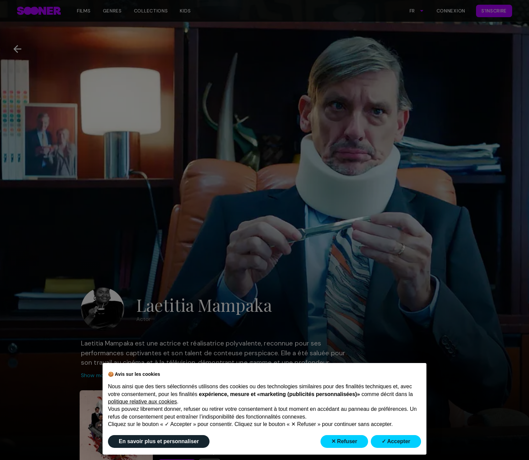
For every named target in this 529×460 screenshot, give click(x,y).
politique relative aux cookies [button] (142, 401)
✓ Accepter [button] (396, 441)
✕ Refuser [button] (344, 441)
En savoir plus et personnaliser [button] (159, 441)
